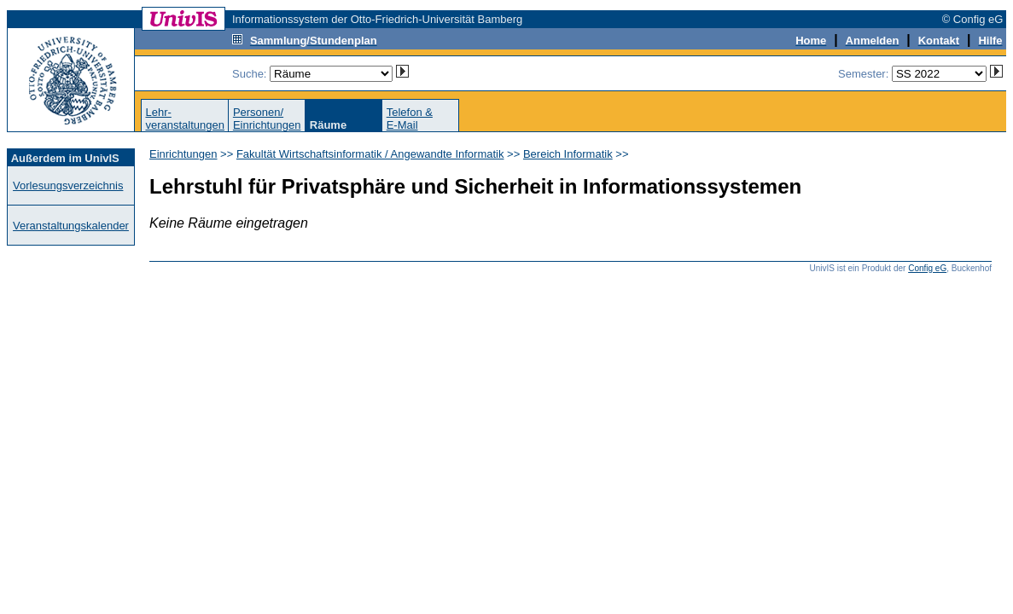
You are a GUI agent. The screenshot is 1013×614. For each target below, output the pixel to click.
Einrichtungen (183, 154)
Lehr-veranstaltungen (184, 118)
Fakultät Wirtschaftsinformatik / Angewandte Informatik (370, 154)
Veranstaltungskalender (71, 225)
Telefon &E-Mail (410, 118)
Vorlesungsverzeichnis (68, 185)
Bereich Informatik (568, 154)
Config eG (927, 268)
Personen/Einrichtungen (267, 118)
